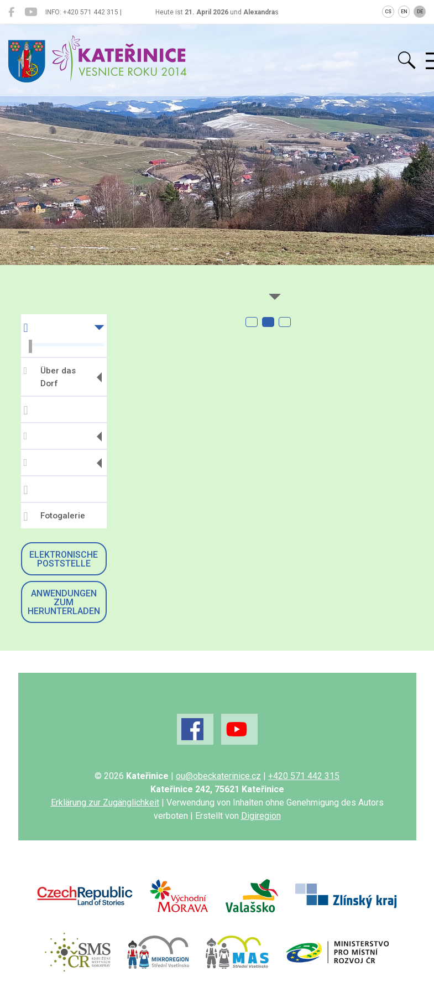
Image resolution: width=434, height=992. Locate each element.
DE (420, 11)
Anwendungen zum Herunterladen (64, 602)
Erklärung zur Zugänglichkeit (105, 802)
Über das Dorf (50, 377)
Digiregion (261, 816)
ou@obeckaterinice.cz (218, 776)
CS (388, 11)
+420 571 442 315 (303, 776)
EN (404, 11)
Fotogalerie (54, 517)
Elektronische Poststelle (63, 559)
